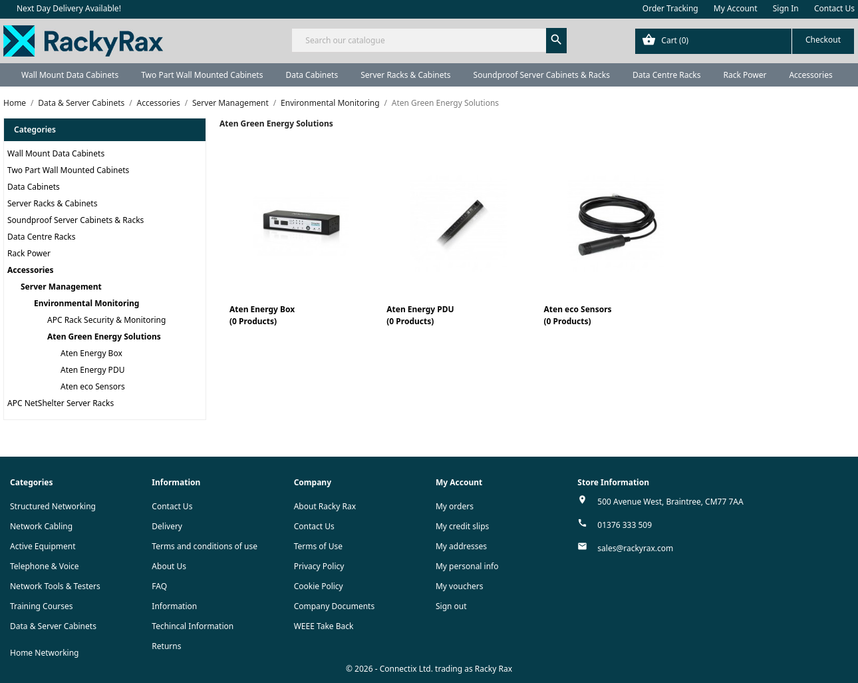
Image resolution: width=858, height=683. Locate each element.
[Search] (428, 40)
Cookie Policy (318, 586)
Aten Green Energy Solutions (104, 336)
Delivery (167, 526)
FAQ (159, 586)
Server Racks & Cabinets (405, 75)
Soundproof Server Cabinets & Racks (542, 75)
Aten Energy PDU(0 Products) (420, 315)
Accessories (810, 75)
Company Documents (334, 606)
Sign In (786, 8)
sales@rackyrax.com (635, 548)
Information (174, 606)
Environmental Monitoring (86, 303)
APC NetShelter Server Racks (60, 403)
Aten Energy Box (91, 353)
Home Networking (44, 652)
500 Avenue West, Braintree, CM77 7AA (670, 501)
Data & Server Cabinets (53, 626)
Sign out (451, 606)
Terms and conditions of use (204, 546)
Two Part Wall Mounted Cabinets (202, 75)
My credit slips (462, 526)
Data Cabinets (311, 75)
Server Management (61, 286)
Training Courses (41, 606)
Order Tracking (670, 8)
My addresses (461, 546)
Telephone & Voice (44, 566)
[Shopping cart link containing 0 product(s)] (745, 41)
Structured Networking (53, 506)
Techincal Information (192, 626)
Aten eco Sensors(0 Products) (578, 315)
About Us (169, 566)
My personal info (467, 566)
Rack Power (744, 75)
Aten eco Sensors (93, 386)
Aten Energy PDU (92, 369)
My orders (455, 506)
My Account (736, 8)
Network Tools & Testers (55, 586)
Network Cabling (41, 526)
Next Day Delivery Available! (69, 8)
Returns (166, 646)
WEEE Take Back (324, 626)
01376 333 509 (624, 525)
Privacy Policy (319, 566)
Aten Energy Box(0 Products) (262, 315)
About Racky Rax (325, 506)
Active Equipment (43, 546)
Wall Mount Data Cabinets (69, 75)
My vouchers (460, 586)
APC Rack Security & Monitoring (106, 320)
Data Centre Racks (667, 75)
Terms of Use (318, 546)
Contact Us (834, 8)
